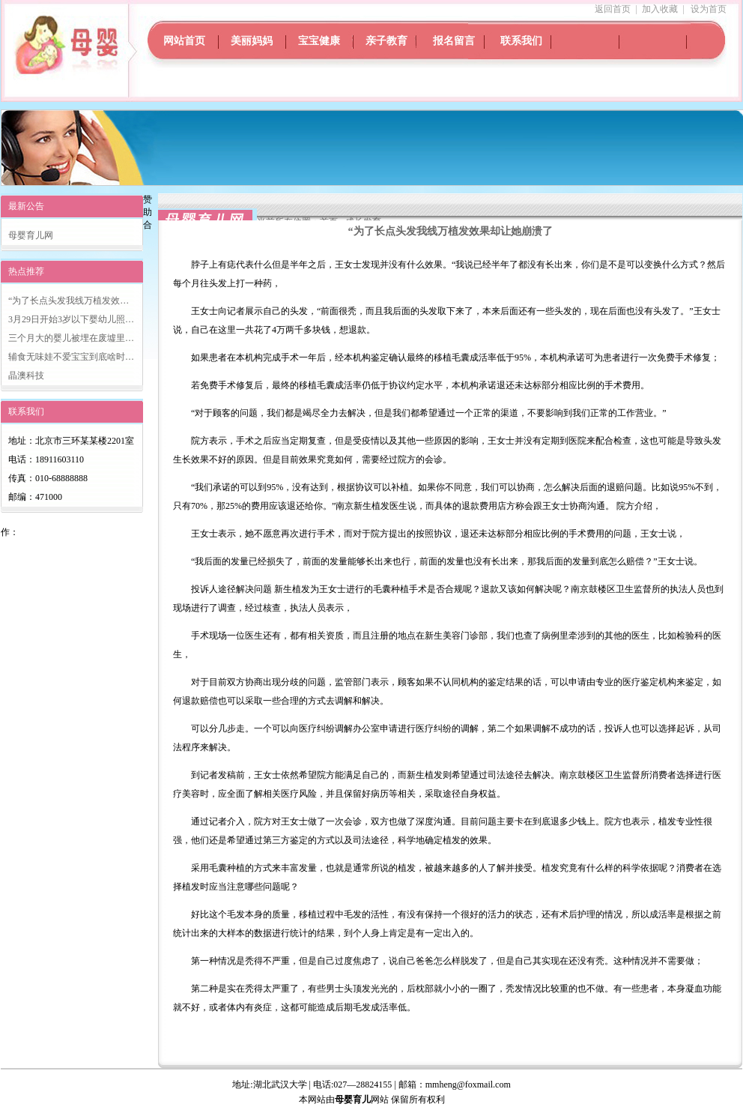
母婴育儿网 (30, 235)
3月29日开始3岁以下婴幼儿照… (71, 319)
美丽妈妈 (252, 40)
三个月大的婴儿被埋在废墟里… (71, 338)
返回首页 (613, 9)
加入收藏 (660, 9)
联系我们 (521, 40)
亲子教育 (386, 40)
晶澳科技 (26, 375)
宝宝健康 (319, 40)
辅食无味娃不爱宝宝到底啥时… (71, 357)
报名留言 (454, 40)
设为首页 (709, 9)
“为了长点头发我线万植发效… (68, 300)
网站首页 (184, 40)
